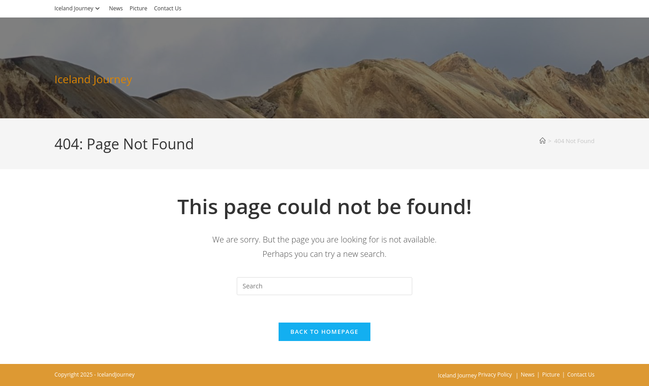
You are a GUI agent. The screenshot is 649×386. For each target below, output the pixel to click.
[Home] (542, 141)
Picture (138, 8)
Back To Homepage (324, 332)
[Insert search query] (324, 286)
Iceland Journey (78, 8)
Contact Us (167, 8)
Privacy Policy (495, 374)
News (116, 8)
